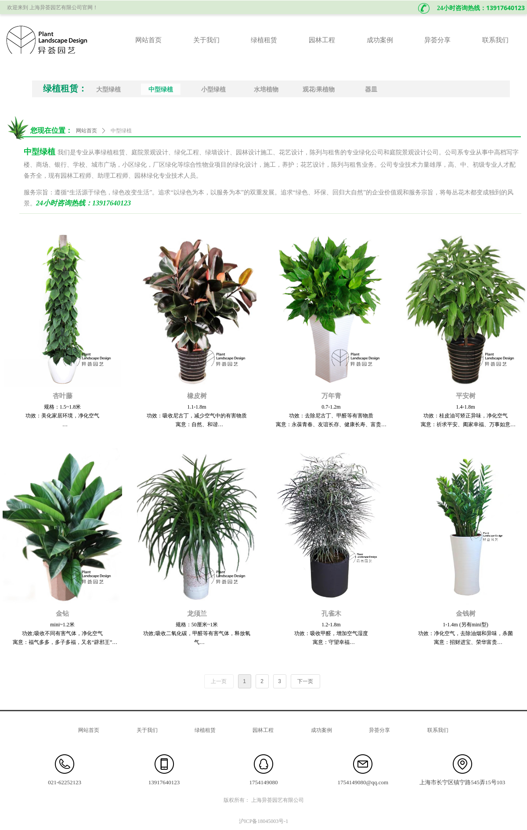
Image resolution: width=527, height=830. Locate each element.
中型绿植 (121, 131)
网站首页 (86, 131)
